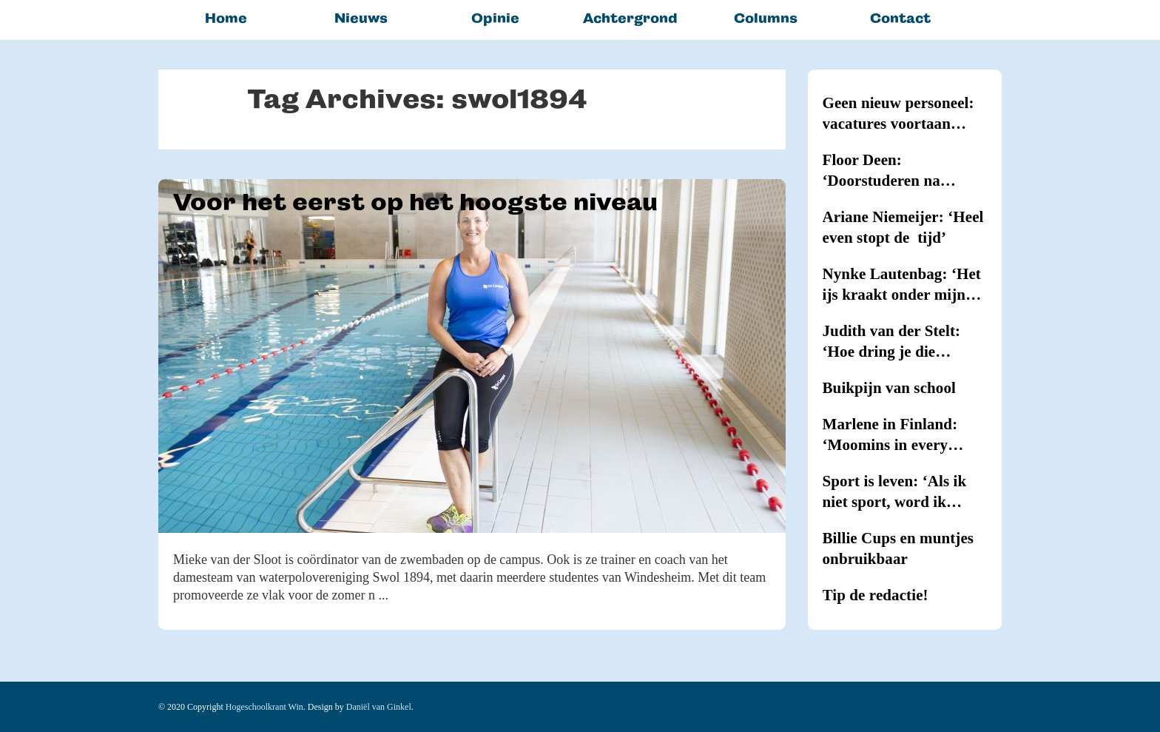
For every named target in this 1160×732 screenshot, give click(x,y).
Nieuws (361, 18)
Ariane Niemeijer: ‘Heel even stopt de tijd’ (903, 227)
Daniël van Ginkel (378, 707)
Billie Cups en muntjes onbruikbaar (898, 548)
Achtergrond (630, 18)
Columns (766, 18)
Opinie (495, 18)
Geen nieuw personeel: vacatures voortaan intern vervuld (898, 114)
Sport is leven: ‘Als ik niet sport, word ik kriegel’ (895, 492)
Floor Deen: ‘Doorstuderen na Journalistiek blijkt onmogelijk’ (887, 171)
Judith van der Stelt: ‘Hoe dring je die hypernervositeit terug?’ (904, 342)
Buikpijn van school (889, 388)
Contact (900, 18)
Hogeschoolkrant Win (264, 707)
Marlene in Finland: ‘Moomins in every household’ (890, 435)
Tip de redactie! (875, 595)
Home (226, 18)
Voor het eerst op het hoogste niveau (415, 202)
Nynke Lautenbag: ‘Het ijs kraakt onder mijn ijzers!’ (902, 285)
